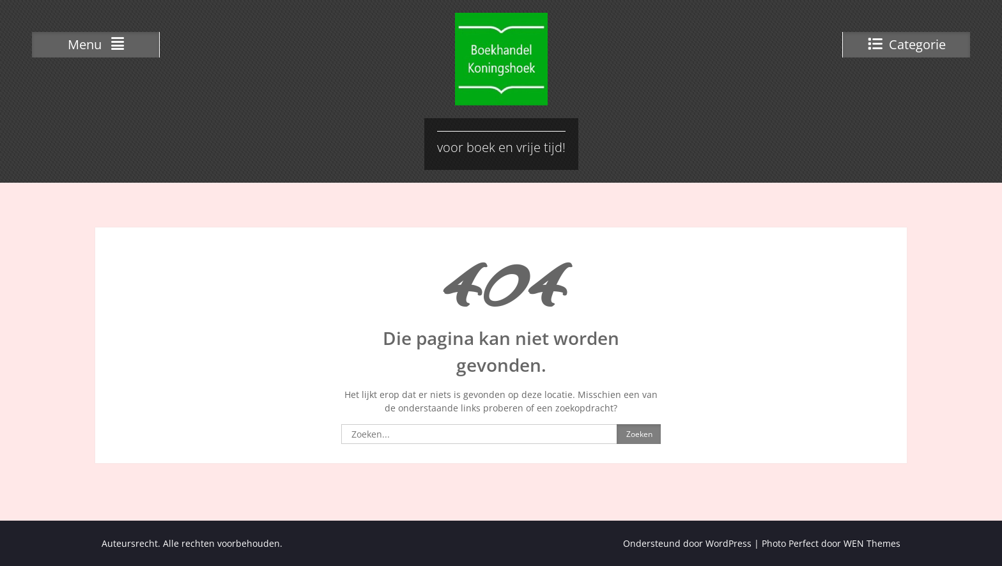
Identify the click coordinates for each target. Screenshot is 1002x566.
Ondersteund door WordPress (687, 543)
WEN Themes (872, 543)
